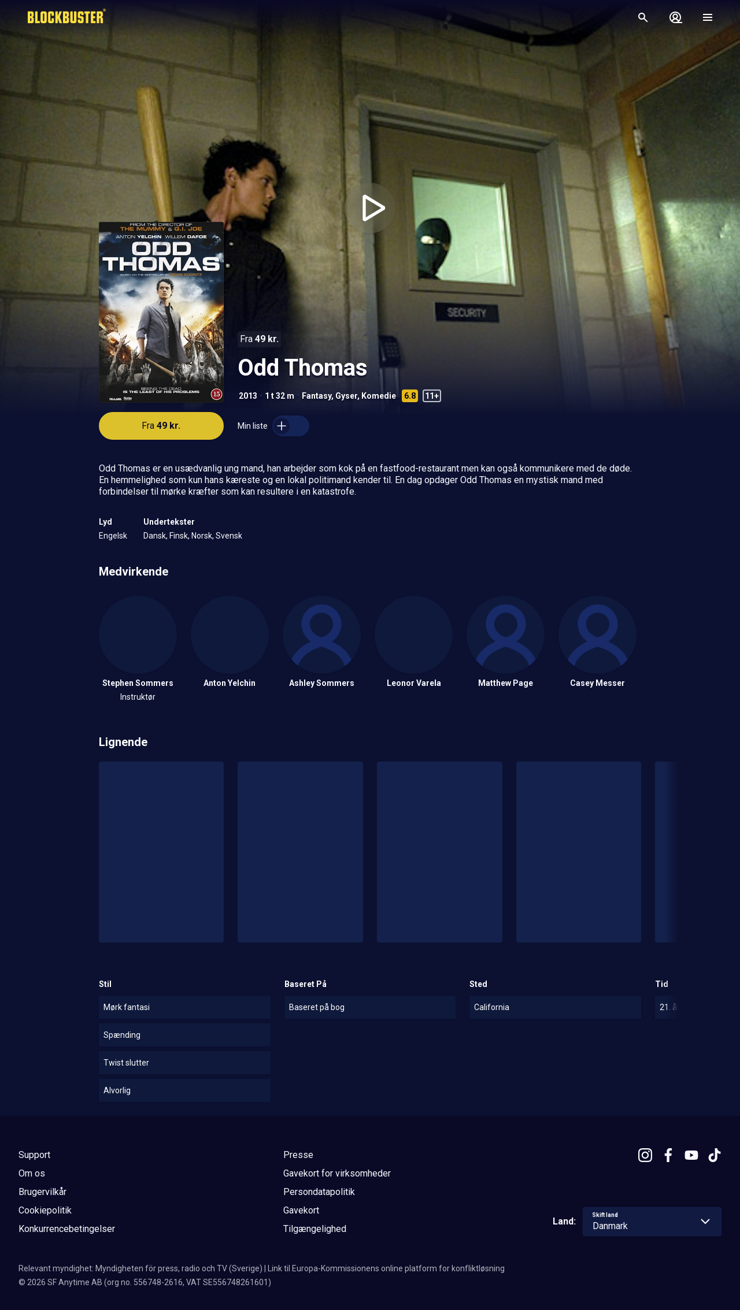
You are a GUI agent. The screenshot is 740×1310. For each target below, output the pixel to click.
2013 (248, 395)
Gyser (346, 395)
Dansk (154, 535)
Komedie (378, 395)
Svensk (229, 535)
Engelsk (113, 535)
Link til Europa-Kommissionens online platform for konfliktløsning (386, 1268)
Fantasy (316, 395)
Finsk (178, 535)
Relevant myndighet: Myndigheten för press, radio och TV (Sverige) (140, 1268)
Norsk (201, 535)
